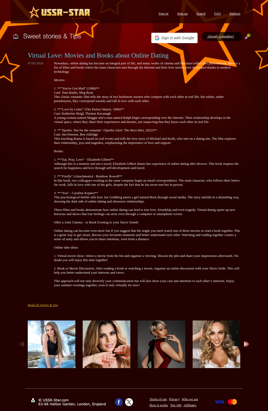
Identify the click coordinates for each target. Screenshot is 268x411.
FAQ (217, 13)
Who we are (190, 399)
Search (200, 13)
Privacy (174, 399)
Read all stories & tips (43, 305)
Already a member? (220, 36)
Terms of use (158, 399)
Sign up (182, 13)
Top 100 (175, 405)
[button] (174, 38)
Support (235, 13)
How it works (158, 405)
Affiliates (189, 405)
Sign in (163, 13)
